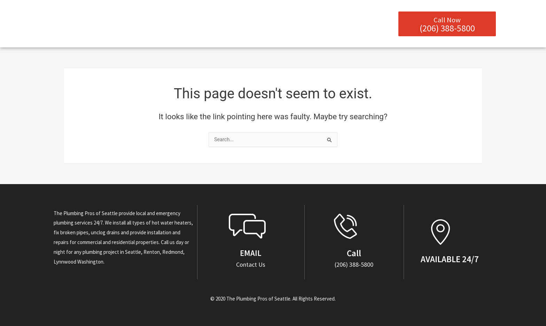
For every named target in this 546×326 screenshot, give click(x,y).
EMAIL (251, 253)
